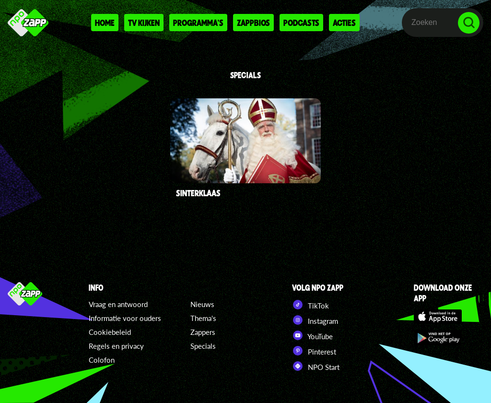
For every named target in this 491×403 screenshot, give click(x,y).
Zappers (202, 332)
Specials (203, 346)
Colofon (102, 360)
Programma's (198, 22)
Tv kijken (144, 22)
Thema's (203, 318)
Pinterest (314, 350)
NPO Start (315, 366)
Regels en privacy (116, 346)
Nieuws (202, 304)
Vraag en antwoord (118, 304)
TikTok (310, 304)
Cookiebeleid (110, 332)
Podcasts (301, 22)
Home (105, 22)
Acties (344, 22)
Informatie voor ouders (125, 318)
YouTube (312, 335)
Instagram (315, 320)
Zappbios (253, 22)
